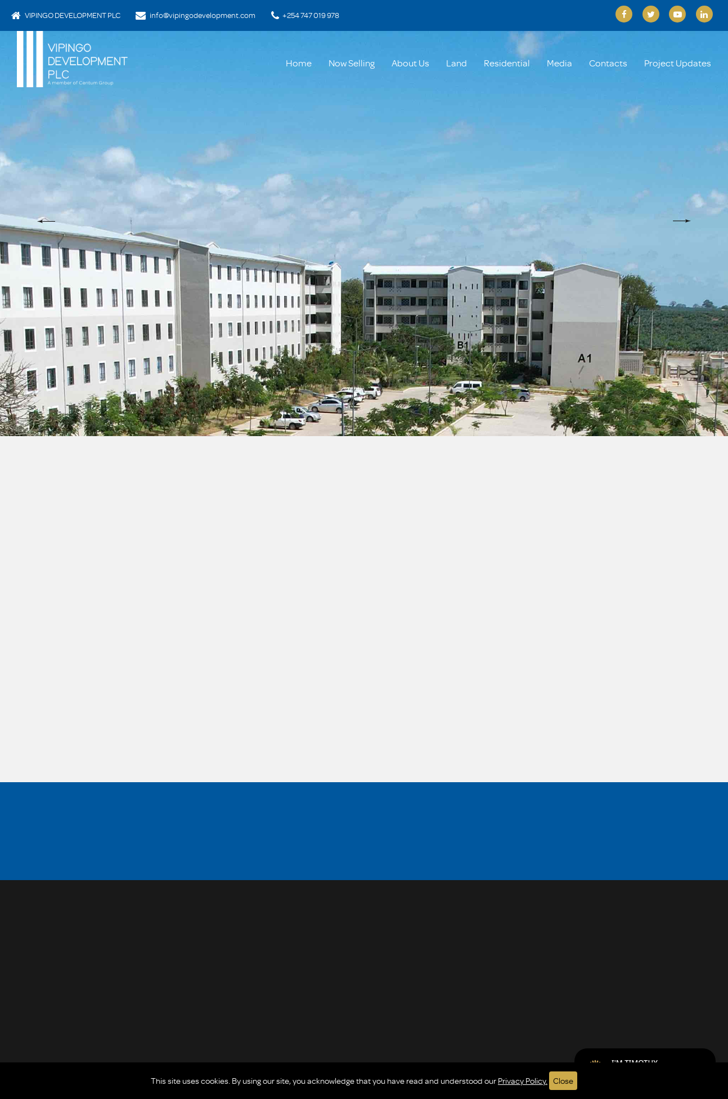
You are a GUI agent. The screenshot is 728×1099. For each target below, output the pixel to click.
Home (299, 63)
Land (456, 63)
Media (559, 63)
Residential (507, 63)
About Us (410, 63)
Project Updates (677, 63)
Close (563, 1080)
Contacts (608, 63)
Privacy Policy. (522, 1080)
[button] (46, 221)
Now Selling (352, 63)
